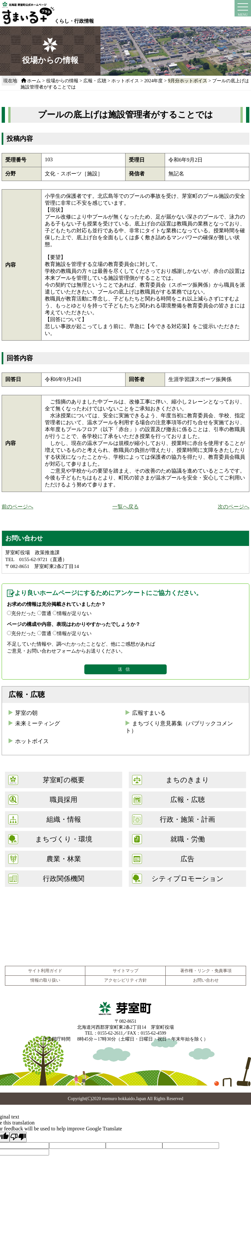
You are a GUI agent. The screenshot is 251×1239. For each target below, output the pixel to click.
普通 (46, 613)
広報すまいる (149, 713)
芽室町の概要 (64, 780)
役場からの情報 (62, 80)
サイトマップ (125, 970)
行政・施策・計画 (187, 819)
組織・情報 (63, 819)
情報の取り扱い (45, 980)
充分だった (23, 613)
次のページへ (233, 506)
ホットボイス (125, 80)
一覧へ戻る (125, 506)
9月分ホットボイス (187, 80)
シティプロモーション (188, 878)
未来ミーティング (37, 723)
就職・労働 (187, 839)
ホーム (34, 80)
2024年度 (153, 80)
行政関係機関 (63, 878)
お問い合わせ (206, 980)
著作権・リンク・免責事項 (206, 970)
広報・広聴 (94, 80)
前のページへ (17, 506)
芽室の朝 (26, 713)
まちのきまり (187, 780)
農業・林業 (63, 859)
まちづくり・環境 (63, 839)
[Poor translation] (18, 1137)
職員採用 (63, 799)
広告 (187, 859)
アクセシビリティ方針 (125, 980)
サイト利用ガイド (45, 970)
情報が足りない (74, 613)
